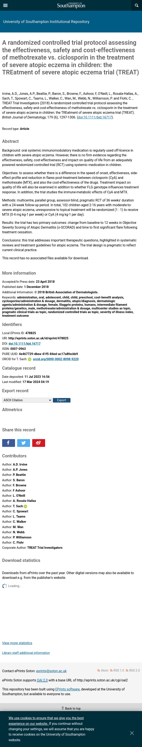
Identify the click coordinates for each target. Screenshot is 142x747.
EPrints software (67, 689)
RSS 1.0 (118, 670)
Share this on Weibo (38, 443)
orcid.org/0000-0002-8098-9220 (56, 359)
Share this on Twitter (23, 443)
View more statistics (17, 643)
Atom (104, 670)
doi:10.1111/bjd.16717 (95, 117)
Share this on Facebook (8, 443)
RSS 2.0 (134, 670)
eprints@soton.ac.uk (51, 671)
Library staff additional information (26, 653)
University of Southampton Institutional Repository (46, 21)
